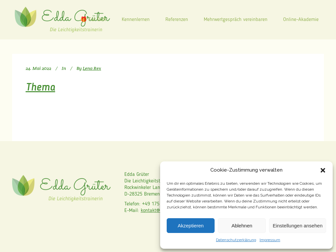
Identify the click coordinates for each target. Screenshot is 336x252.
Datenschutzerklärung (236, 240)
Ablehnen (241, 225)
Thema (40, 88)
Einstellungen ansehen (298, 225)
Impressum (270, 240)
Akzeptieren (190, 225)
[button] (323, 170)
